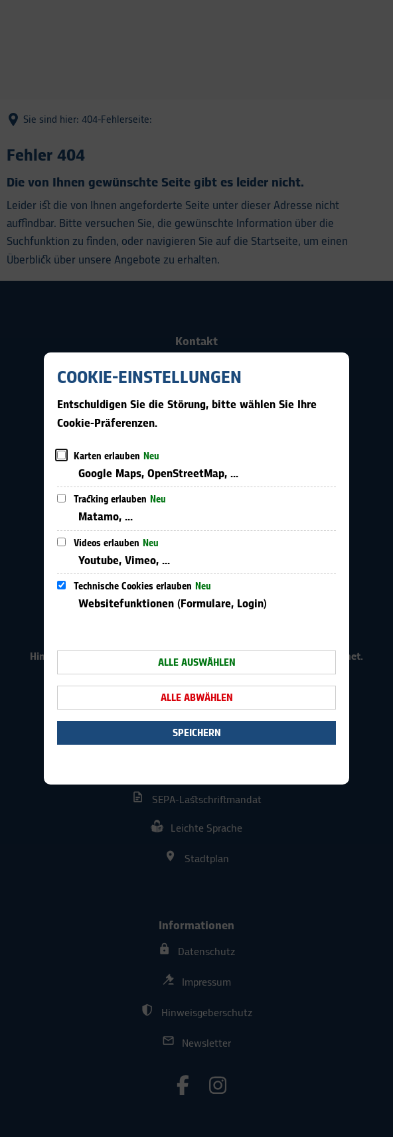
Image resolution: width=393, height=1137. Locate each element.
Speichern (197, 733)
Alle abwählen (197, 698)
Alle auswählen (197, 663)
